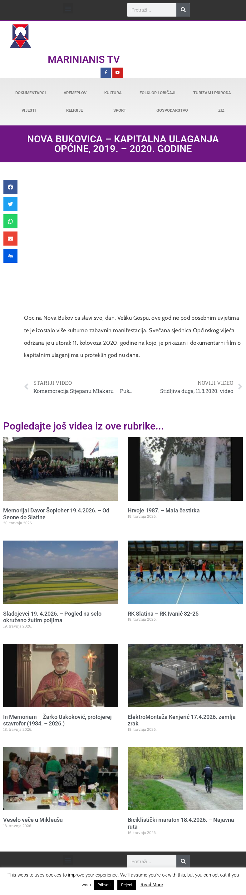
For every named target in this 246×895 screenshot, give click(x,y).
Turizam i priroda (212, 92)
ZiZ (221, 110)
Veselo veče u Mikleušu (33, 819)
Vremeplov (75, 92)
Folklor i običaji (157, 92)
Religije (74, 110)
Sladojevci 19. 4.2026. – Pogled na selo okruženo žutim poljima (52, 617)
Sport (119, 110)
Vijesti (29, 110)
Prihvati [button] (104, 884)
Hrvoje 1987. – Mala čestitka (164, 510)
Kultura (113, 92)
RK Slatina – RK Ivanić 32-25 (163, 613)
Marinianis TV (84, 59)
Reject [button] (126, 884)
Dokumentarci (30, 92)
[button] (68, 8)
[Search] (183, 10)
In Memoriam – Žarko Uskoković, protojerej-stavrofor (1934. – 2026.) (58, 720)
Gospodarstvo (172, 110)
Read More (151, 884)
